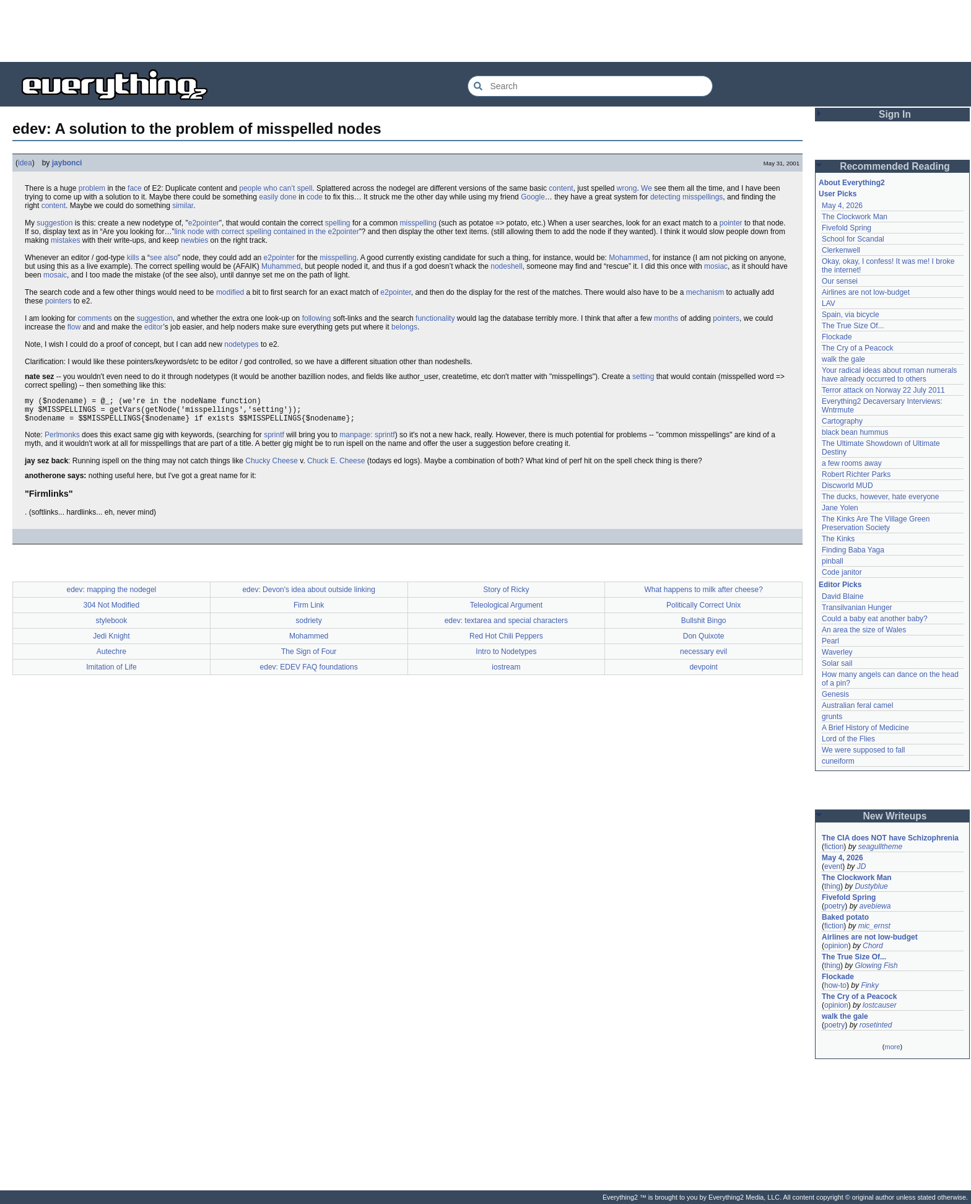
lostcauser (880, 1005)
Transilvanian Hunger (857, 607)
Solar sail (837, 663)
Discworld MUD (847, 485)
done (288, 197)
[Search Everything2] (590, 86)
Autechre (111, 657)
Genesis (835, 694)
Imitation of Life (111, 672)
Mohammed (628, 257)
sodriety (309, 626)
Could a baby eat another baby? (875, 618)
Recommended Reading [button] (895, 166)
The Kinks (838, 538)
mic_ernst (874, 926)
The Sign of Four (308, 657)
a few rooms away (852, 463)
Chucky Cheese (271, 466)
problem (92, 188)
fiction (833, 846)
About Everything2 (852, 182)
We (646, 188)
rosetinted (876, 1025)
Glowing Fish (876, 965)
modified (230, 292)
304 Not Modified (112, 610)
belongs (404, 327)
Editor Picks (840, 584)
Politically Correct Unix (703, 610)
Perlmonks (62, 440)
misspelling (418, 223)
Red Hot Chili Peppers (506, 641)
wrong (627, 188)
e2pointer (203, 223)
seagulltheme (880, 846)
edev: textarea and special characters (506, 626)
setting (643, 376)
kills (133, 257)
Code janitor (842, 572)
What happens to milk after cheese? (703, 595)
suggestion (54, 223)
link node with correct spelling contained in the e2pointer (266, 231)
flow (74, 327)
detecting (665, 197)
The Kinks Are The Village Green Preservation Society (876, 523)
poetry (834, 906)
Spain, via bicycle (850, 314)
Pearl (830, 641)
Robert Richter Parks (856, 474)
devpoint (703, 672)
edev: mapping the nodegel (111, 595)
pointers (58, 301)
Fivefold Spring (846, 228)
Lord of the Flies (848, 739)
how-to (835, 985)
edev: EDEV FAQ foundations (309, 672)
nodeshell (506, 266)
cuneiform (838, 761)
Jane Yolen (840, 508)
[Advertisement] (485, 31)
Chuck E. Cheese (336, 466)
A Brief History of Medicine (865, 727)
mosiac (716, 266)
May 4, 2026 (842, 205)
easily (268, 197)
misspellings (702, 197)
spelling (338, 223)
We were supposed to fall (863, 750)
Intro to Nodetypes (506, 657)
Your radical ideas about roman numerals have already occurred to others (889, 374)
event (833, 866)
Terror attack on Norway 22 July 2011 (883, 390)
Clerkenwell (841, 250)
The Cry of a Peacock (857, 348)
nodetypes (241, 344)
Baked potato (845, 917)
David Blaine (842, 596)
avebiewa (875, 906)
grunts (832, 716)
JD (861, 866)
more (892, 1046)
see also (164, 257)
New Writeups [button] (895, 816)
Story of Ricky (506, 595)
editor (153, 327)
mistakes (65, 240)
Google (533, 197)
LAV (828, 303)
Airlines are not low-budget (866, 292)
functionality (435, 318)
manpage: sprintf (366, 440)
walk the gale (843, 359)
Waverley (837, 652)
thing (832, 886)
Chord (873, 945)
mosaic (55, 275)
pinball (832, 561)
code (315, 197)
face (135, 188)
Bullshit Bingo (703, 626)
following (316, 318)
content (561, 188)
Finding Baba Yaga (853, 550)
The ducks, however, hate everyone (880, 496)
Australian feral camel (857, 705)
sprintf (274, 440)
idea (25, 163)
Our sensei (840, 281)
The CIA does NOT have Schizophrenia (890, 838)
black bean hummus (855, 432)
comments (94, 318)
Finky (870, 985)
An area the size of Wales (864, 630)
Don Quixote (704, 641)
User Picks (837, 194)
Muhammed (280, 266)
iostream (506, 672)
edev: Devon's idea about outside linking (308, 595)
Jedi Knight (111, 641)
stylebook (112, 626)
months (666, 318)
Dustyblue (871, 886)
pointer (731, 223)
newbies (194, 240)
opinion (836, 945)
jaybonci (67, 163)
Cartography (842, 421)
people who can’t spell (275, 188)
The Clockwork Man (854, 216)
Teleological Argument (506, 610)
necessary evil (703, 657)
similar (182, 205)
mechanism (705, 292)
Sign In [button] (895, 114)
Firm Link (309, 610)
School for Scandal (853, 239)
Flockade (837, 337)
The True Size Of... (853, 325)
